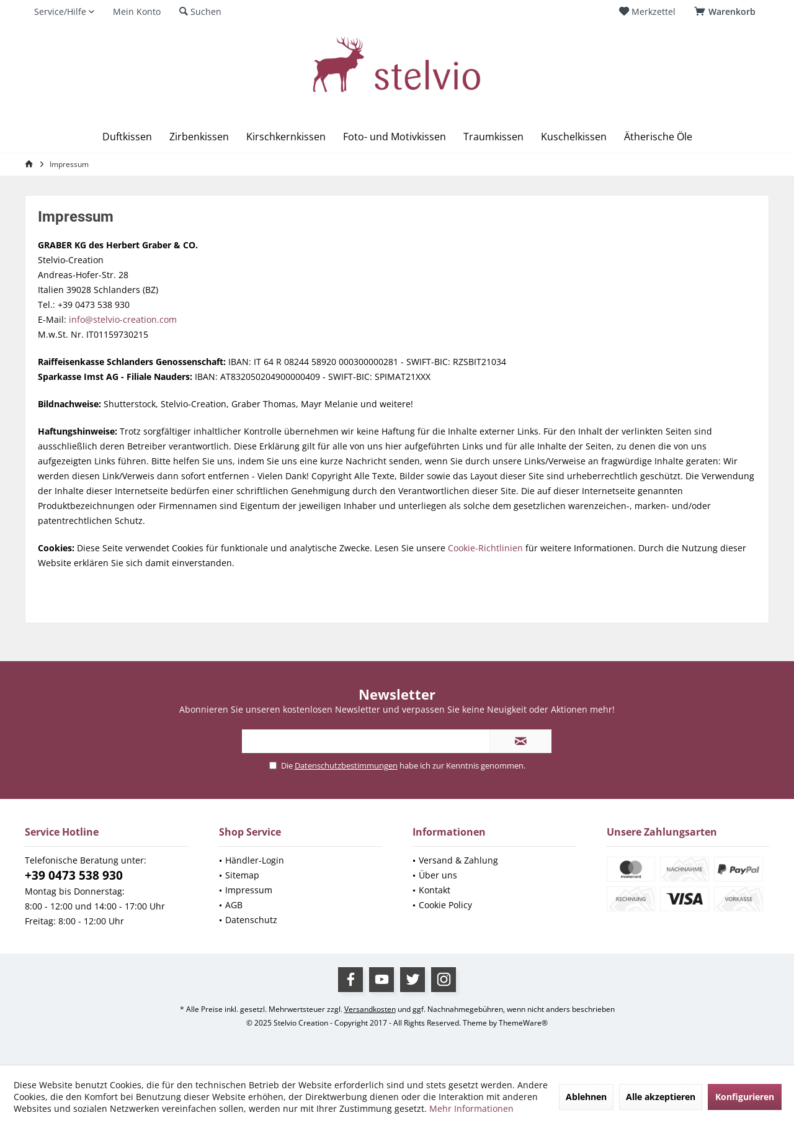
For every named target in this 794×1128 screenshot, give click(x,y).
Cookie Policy (445, 905)
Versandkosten (370, 1009)
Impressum (248, 890)
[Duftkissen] (127, 137)
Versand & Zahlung (458, 860)
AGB (234, 905)
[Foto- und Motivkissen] (394, 137)
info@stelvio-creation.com (123, 319)
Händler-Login (254, 860)
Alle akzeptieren (660, 1097)
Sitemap (242, 875)
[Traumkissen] (493, 137)
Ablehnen (586, 1097)
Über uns (438, 875)
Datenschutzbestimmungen (346, 765)
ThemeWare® (523, 1022)
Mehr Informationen (471, 1108)
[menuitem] (727, 12)
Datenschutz (251, 920)
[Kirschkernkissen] (286, 137)
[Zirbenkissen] (199, 137)
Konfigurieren (744, 1097)
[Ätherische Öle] (658, 137)
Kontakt (434, 890)
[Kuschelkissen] (573, 137)
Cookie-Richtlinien (485, 548)
